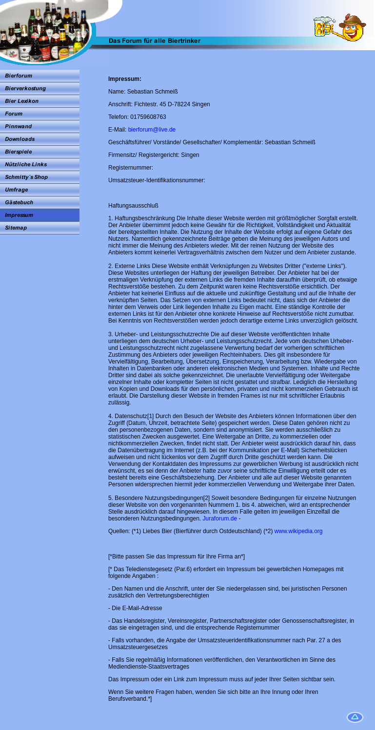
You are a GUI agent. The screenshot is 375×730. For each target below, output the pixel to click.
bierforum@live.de (152, 129)
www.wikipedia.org (299, 531)
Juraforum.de (220, 518)
